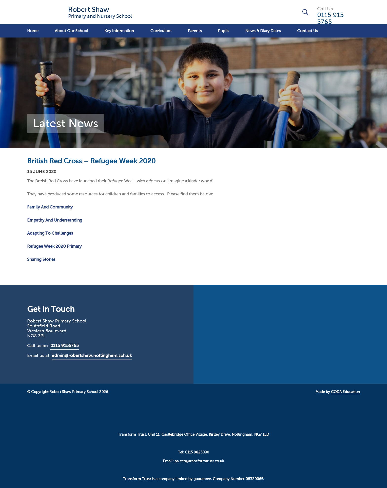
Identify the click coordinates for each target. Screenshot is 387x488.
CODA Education (345, 392)
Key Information (119, 31)
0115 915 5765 (330, 18)
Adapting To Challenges (50, 233)
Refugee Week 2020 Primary (54, 246)
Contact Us (307, 31)
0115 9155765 (64, 345)
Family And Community (50, 207)
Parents (195, 31)
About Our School (71, 31)
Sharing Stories (41, 259)
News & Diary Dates (263, 31)
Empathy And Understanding (54, 220)
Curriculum (161, 31)
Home (33, 31)
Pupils (223, 31)
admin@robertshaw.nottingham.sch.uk (92, 355)
